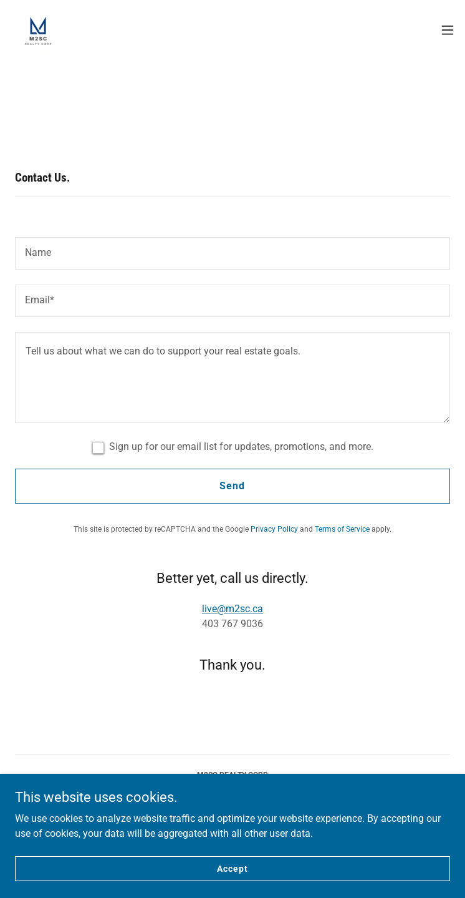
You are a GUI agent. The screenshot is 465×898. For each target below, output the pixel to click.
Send (232, 486)
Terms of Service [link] (342, 529)
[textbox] (232, 253)
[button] (447, 29)
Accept (232, 886)
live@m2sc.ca (232, 609)
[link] (38, 30)
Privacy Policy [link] (274, 529)
